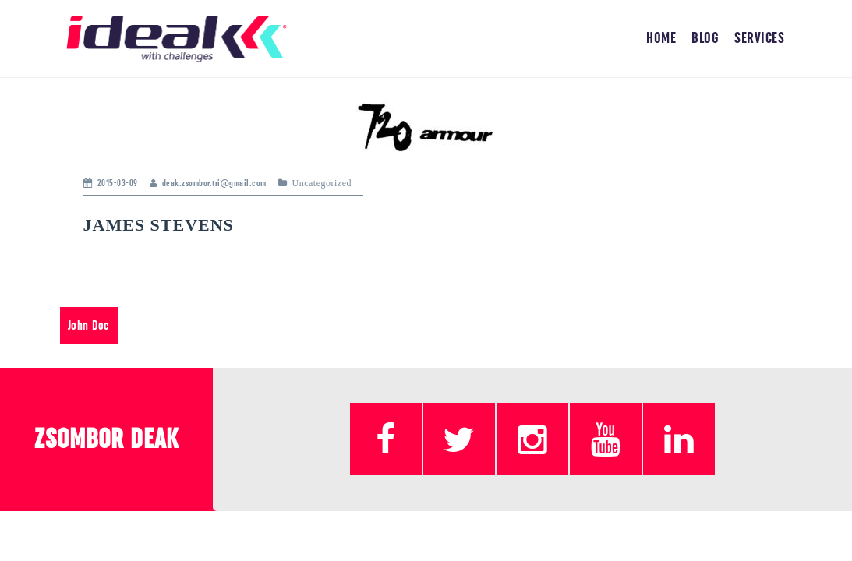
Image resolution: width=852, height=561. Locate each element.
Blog (705, 38)
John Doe (89, 325)
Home (661, 38)
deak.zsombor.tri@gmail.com (214, 183)
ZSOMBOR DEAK (106, 439)
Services (759, 38)
